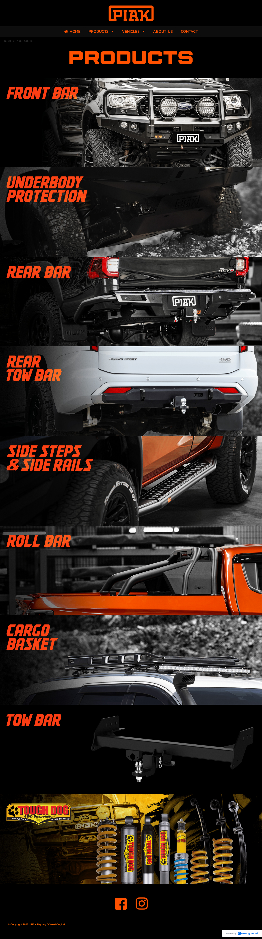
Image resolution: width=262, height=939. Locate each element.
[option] (131, 122)
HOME (7, 41)
